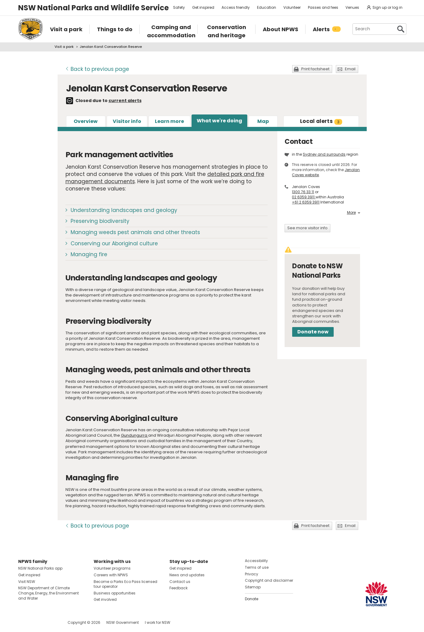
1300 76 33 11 (303, 191)
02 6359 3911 (303, 197)
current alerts (125, 101)
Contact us (179, 581)
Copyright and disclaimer (269, 580)
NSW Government (122, 622)
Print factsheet (315, 69)
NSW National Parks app (40, 568)
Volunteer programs (112, 568)
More (353, 212)
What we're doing (219, 120)
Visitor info (127, 121)
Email (350, 69)
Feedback (178, 588)
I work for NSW (157, 622)
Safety (179, 7)
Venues (352, 7)
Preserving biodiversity (100, 221)
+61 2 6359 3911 (305, 202)
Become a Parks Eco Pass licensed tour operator (125, 584)
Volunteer (292, 7)
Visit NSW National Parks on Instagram (36, 622)
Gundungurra (134, 435)
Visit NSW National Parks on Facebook (23, 622)
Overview (86, 121)
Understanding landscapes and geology (124, 210)
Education (266, 7)
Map (263, 121)
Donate (251, 598)
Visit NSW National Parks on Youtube (49, 622)
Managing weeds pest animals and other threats (135, 232)
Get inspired (203, 7)
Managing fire (89, 254)
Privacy (251, 574)
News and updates (187, 574)
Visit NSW (26, 581)
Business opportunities (114, 593)
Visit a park (64, 46)
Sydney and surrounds (324, 154)
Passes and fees (323, 7)
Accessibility (256, 560)
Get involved (105, 599)
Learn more (169, 121)
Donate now (313, 331)
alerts (321, 121)
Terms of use (257, 567)
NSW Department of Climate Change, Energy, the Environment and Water (48, 593)
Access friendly (236, 7)
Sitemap (253, 587)
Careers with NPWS (111, 574)
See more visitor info (307, 228)
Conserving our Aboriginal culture (114, 243)
